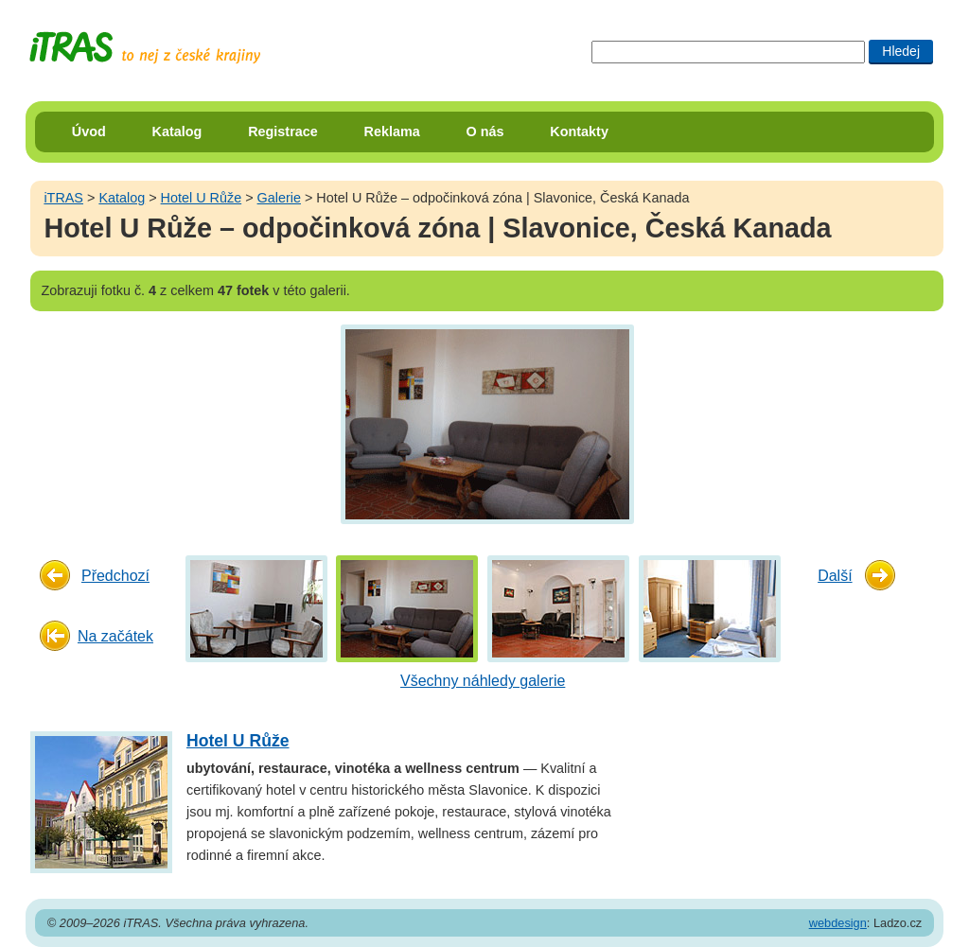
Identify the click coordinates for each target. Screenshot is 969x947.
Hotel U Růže (201, 197)
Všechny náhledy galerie (482, 681)
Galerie (279, 197)
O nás (485, 131)
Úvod (89, 131)
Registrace (283, 131)
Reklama (392, 131)
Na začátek (115, 636)
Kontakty (579, 131)
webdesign (838, 923)
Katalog (177, 131)
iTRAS (63, 197)
